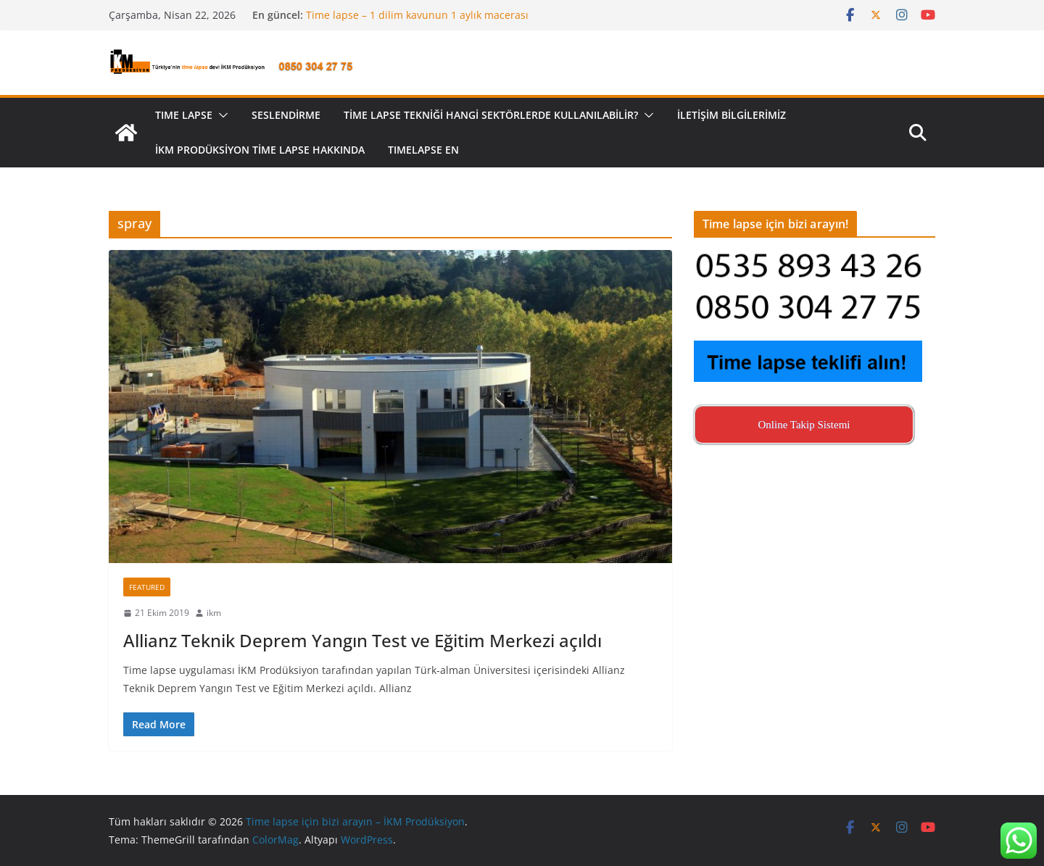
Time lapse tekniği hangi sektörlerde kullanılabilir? (491, 115)
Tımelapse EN (423, 150)
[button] (220, 115)
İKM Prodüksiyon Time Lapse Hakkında (260, 150)
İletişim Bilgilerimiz (731, 115)
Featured (147, 587)
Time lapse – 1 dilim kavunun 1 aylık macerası (417, 15)
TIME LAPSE (183, 115)
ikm (214, 613)
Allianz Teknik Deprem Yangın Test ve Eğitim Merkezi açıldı (362, 640)
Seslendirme (286, 115)
